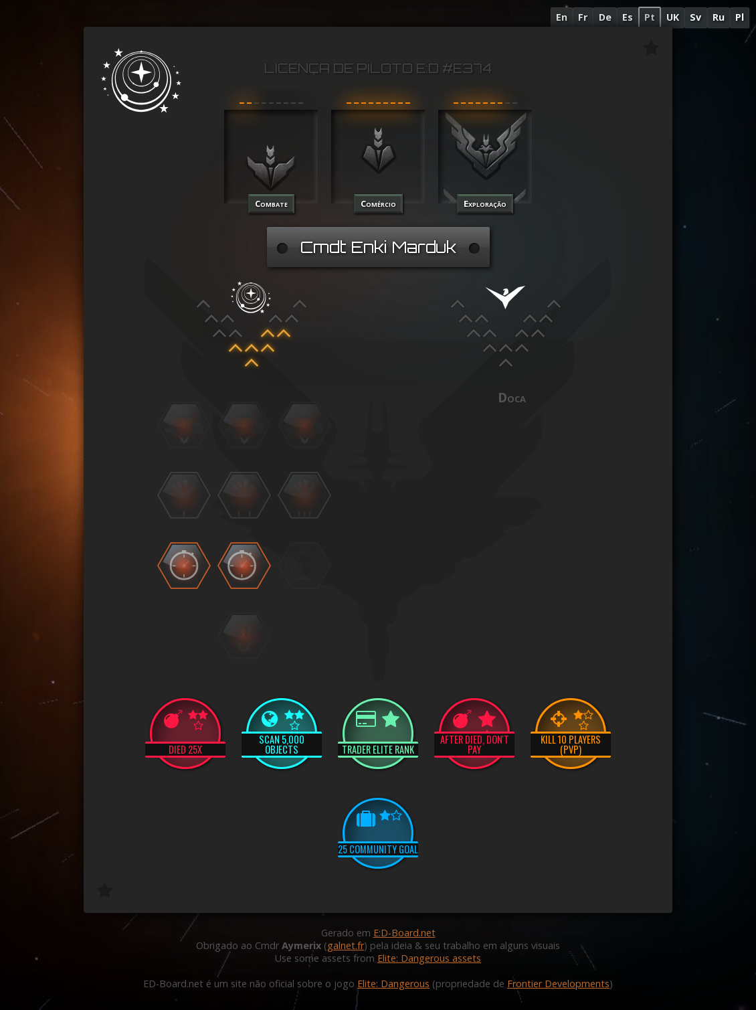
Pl (739, 17)
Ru (719, 17)
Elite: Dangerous (393, 983)
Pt (649, 17)
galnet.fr (345, 945)
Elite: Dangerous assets (429, 958)
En (561, 17)
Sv (695, 17)
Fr (582, 17)
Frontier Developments (558, 983)
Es (627, 17)
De (605, 17)
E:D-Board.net (404, 932)
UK (672, 17)
